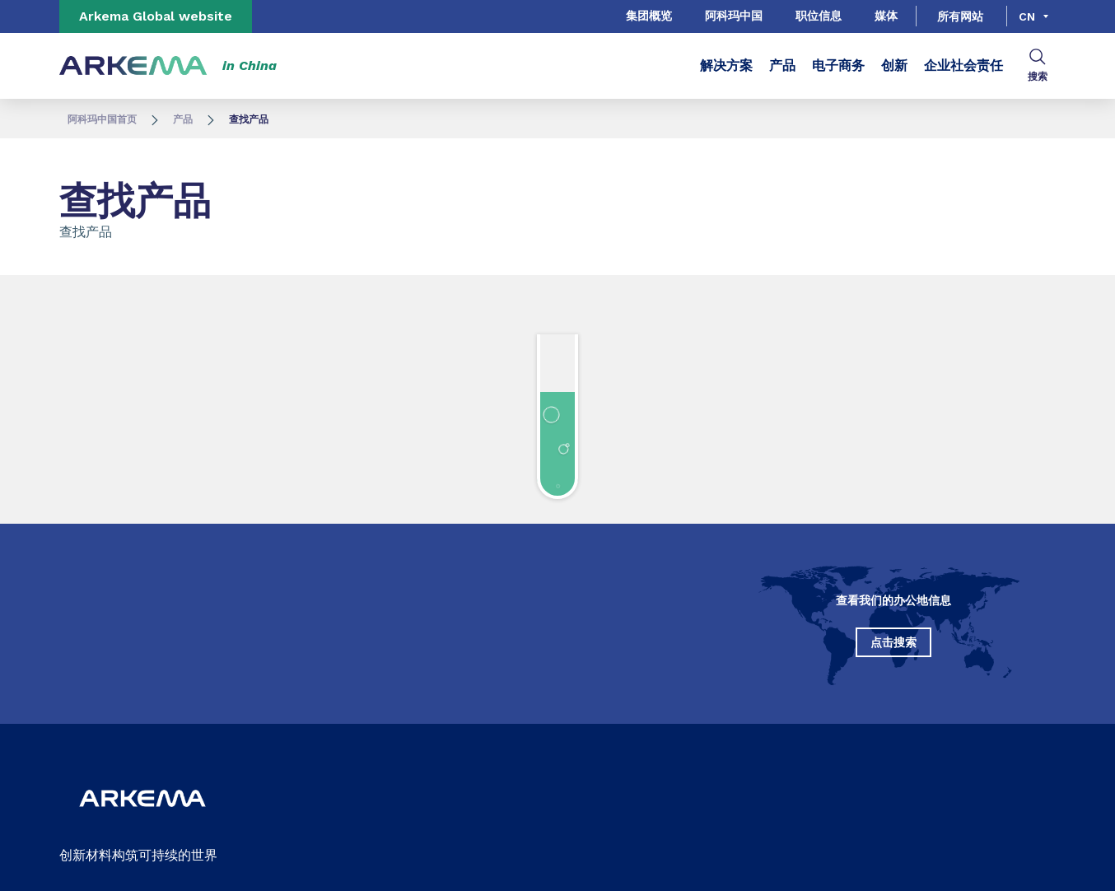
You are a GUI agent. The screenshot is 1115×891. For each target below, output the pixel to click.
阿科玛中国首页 (102, 119)
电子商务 (838, 65)
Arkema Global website (155, 16)
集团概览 (649, 15)
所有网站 (960, 16)
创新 (894, 65)
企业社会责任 (963, 65)
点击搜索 (893, 642)
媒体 (886, 15)
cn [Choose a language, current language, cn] (1027, 16)
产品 (782, 65)
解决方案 (726, 65)
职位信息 (818, 15)
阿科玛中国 (734, 15)
